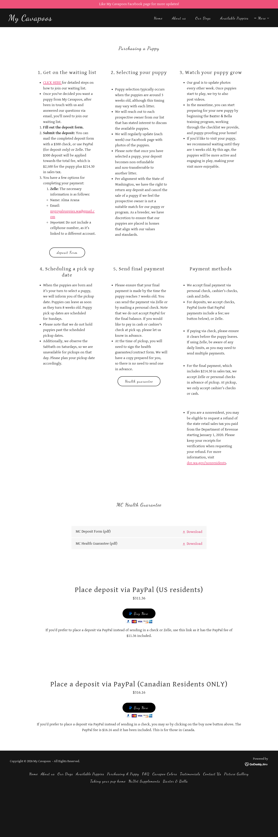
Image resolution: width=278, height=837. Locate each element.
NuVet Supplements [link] (144, 781)
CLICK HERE (52, 83)
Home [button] (33, 774)
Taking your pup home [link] (108, 781)
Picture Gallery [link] (236, 774)
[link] (30, 19)
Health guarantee (139, 381)
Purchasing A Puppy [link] (123, 774)
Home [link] (158, 18)
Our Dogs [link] (203, 18)
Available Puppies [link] (234, 18)
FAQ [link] (146, 774)
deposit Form (67, 252)
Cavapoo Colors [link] (164, 774)
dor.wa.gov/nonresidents (206, 463)
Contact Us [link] (212, 774)
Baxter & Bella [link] (175, 781)
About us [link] (179, 18)
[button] (261, 18)
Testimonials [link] (190, 774)
